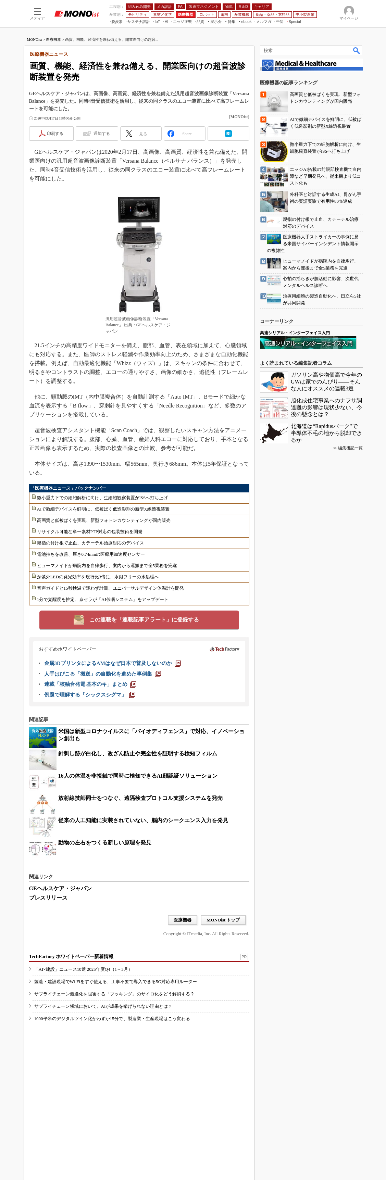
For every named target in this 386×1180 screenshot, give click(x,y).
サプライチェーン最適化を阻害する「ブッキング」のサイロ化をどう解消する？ (114, 993)
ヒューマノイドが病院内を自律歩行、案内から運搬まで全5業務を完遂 (107, 565)
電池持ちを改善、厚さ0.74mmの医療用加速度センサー (91, 554)
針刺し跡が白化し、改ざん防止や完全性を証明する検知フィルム (137, 753)
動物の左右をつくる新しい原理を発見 (104, 842)
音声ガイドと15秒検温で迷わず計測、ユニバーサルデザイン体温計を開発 (110, 588)
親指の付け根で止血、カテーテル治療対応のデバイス (90, 542)
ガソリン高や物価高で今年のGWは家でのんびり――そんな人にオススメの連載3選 (326, 381)
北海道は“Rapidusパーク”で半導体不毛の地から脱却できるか (326, 433)
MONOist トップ (223, 919)
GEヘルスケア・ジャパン (60, 888)
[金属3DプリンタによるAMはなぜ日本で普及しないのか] (112, 663)
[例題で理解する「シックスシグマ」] (89, 695)
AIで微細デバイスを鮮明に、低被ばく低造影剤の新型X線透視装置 (103, 509)
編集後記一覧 (350, 447)
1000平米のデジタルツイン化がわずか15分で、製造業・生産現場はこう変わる (112, 1018)
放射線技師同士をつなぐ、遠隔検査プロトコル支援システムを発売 (140, 798)
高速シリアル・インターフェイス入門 (295, 332)
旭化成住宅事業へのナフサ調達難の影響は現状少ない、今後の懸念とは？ (326, 407)
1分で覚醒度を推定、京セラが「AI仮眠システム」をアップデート (103, 599)
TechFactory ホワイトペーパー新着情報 (71, 956)
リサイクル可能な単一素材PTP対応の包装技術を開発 (89, 531)
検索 (357, 50)
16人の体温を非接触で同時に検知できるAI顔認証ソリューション (138, 776)
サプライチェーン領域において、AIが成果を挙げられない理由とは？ (103, 1006)
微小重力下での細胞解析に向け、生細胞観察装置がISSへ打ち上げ (102, 497)
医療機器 (53, 39)
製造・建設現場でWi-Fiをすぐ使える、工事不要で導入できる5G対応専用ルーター (115, 981)
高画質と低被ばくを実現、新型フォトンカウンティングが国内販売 (104, 520)
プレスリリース (48, 898)
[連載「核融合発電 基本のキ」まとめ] (90, 684)
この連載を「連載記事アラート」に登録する (144, 620)
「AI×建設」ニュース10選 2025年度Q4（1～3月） (83, 969)
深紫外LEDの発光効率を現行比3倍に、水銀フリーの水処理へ (98, 576)
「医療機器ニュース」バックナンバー (68, 488)
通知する (102, 133)
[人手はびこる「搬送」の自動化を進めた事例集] (102, 674)
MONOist (34, 39)
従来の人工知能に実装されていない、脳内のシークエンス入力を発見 (143, 820)
